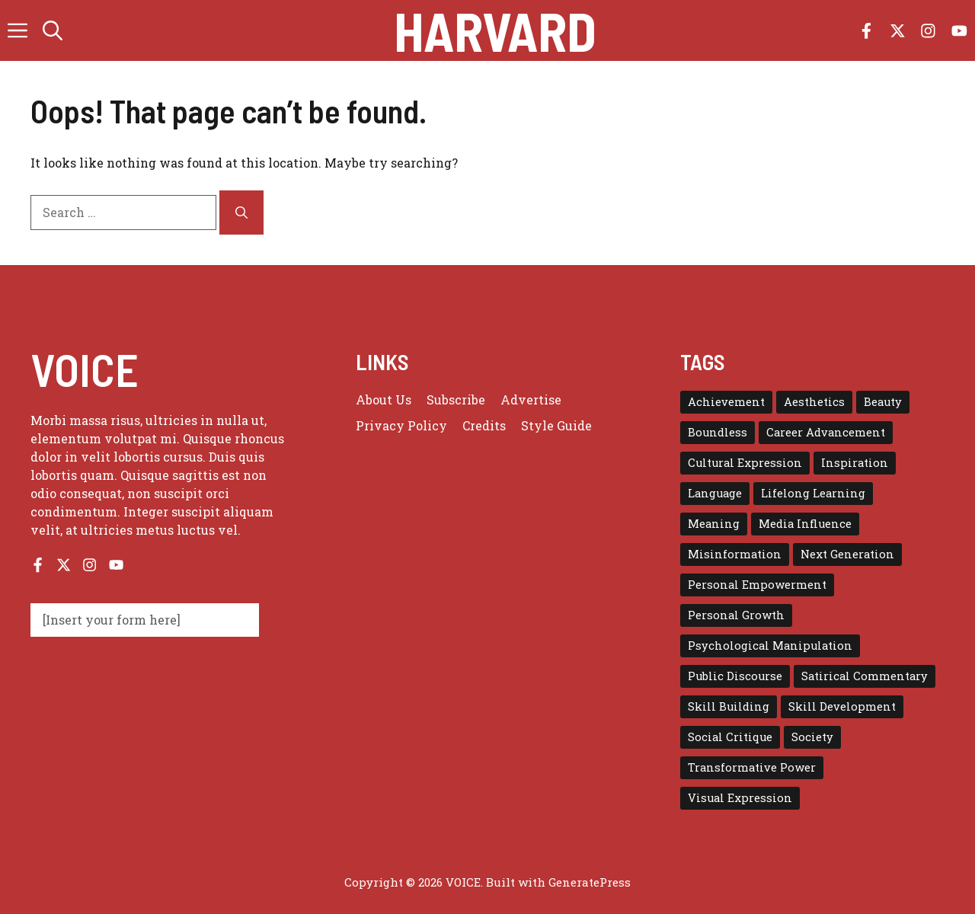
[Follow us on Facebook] (866, 30)
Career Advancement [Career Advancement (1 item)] (825, 432)
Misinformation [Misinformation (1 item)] (735, 554)
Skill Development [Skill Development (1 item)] (842, 706)
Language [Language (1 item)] (715, 493)
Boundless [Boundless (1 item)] (717, 432)
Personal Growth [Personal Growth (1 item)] (736, 615)
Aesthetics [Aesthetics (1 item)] (814, 402)
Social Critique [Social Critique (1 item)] (730, 737)
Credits (484, 425)
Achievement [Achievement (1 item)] (726, 402)
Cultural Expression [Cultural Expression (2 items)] (745, 462)
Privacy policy (401, 425)
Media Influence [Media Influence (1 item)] (805, 523)
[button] (52, 30)
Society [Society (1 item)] (812, 737)
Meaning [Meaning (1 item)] (714, 523)
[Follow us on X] (897, 30)
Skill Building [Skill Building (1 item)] (728, 706)
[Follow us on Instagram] (928, 30)
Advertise (530, 399)
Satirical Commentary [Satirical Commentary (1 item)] (864, 676)
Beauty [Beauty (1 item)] (883, 402)
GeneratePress (589, 882)
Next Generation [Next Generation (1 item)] (847, 554)
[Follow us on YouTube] (959, 30)
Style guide (556, 425)
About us (383, 399)
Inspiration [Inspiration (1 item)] (854, 462)
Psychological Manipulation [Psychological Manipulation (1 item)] (770, 645)
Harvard (495, 30)
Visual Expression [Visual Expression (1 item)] (740, 798)
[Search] (241, 212)
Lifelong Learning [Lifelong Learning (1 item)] (813, 493)
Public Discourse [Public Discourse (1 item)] (735, 676)
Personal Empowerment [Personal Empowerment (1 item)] (757, 584)
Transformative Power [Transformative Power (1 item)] (752, 767)
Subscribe (456, 399)
